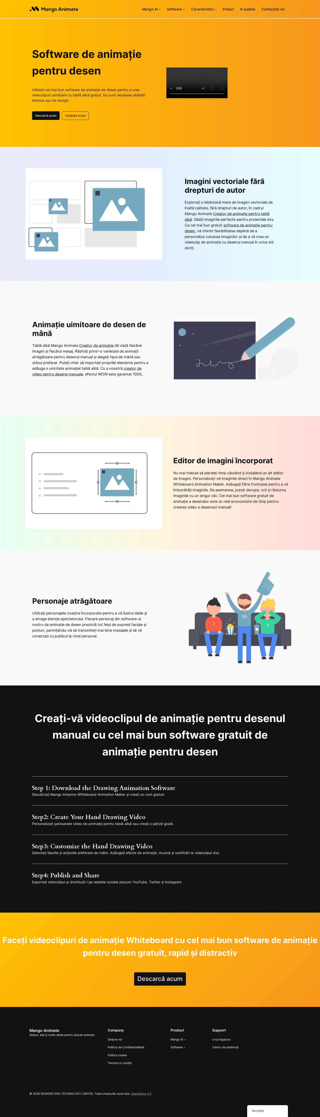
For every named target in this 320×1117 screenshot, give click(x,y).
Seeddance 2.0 (141, 1093)
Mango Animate (44, 1030)
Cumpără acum (75, 115)
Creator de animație (96, 345)
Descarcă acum (45, 115)
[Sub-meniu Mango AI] (160, 9)
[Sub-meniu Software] (184, 9)
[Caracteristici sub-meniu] (215, 9)
